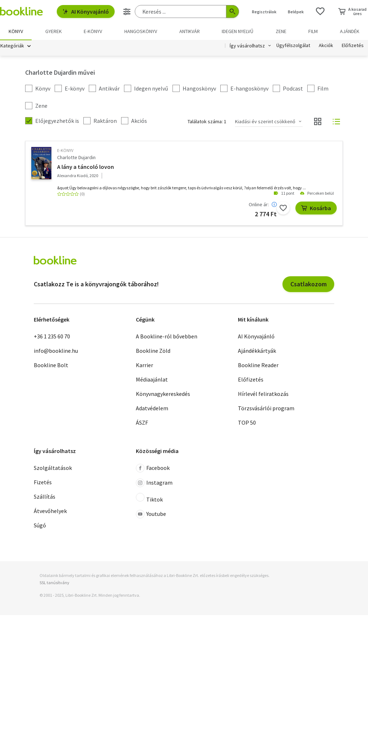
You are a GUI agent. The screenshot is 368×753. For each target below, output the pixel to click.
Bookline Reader (258, 365)
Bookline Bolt (51, 365)
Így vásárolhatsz (247, 46)
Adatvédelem (152, 408)
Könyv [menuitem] (16, 31)
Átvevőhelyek (50, 511)
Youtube (151, 515)
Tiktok (149, 499)
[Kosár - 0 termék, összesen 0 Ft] (352, 11)
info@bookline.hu (56, 351)
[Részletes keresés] (126, 11)
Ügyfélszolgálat (293, 46)
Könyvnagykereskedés (163, 394)
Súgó (40, 526)
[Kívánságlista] (320, 11)
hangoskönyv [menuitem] (140, 31)
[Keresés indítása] (232, 11)
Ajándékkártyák (257, 351)
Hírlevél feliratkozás (263, 394)
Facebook (153, 469)
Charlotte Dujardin (76, 157)
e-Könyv (65, 151)
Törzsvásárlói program (266, 408)
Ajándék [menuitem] (349, 31)
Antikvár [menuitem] (189, 31)
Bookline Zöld (153, 351)
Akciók (326, 46)
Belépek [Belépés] (296, 11)
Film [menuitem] (313, 31)
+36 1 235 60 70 (52, 336)
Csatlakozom (308, 284)
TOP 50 (247, 422)
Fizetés (43, 482)
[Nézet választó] (317, 122)
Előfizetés (353, 46)
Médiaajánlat (152, 379)
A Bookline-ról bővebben (166, 336)
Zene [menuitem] (281, 31)
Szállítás (44, 497)
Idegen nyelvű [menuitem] (237, 31)
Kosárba (316, 208)
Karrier (144, 365)
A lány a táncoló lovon (85, 167)
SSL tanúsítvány (54, 583)
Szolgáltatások (53, 468)
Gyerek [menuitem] (53, 31)
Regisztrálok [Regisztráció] (264, 11)
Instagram (154, 483)
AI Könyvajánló (86, 11)
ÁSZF (142, 422)
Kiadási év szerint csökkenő (265, 122)
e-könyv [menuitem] (93, 31)
